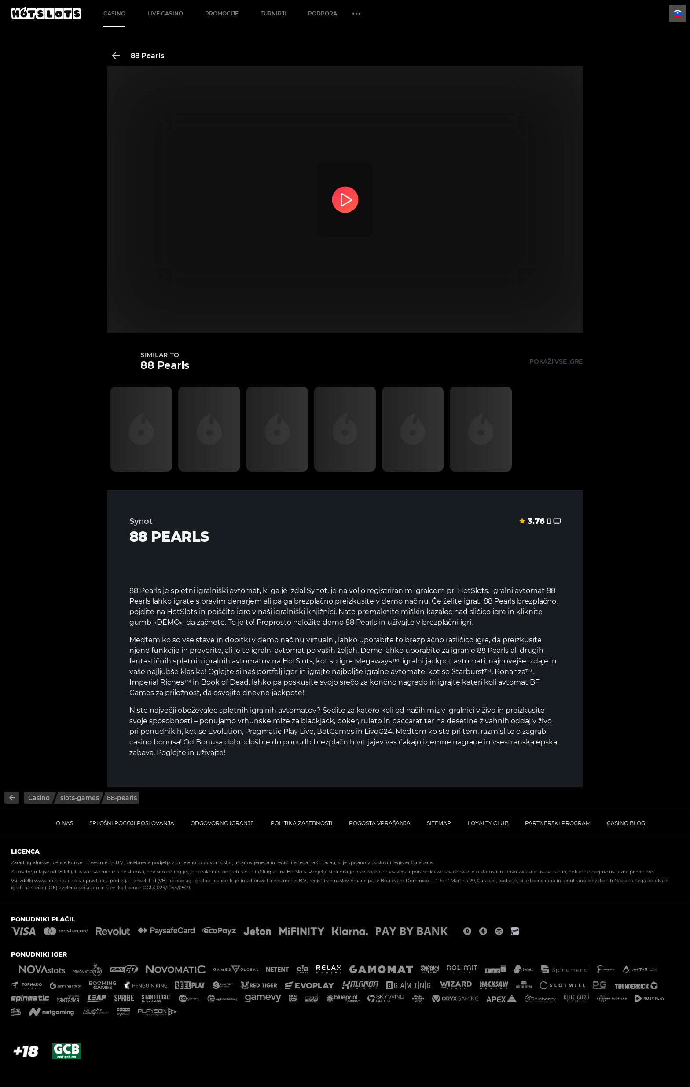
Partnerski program (558, 823)
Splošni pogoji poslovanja (131, 823)
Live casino (165, 13)
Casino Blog (626, 823)
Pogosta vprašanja (380, 823)
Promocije (222, 13)
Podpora (322, 13)
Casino (114, 13)
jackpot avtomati (455, 661)
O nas (64, 823)
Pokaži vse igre (556, 361)
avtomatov (251, 661)
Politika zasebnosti (302, 823)
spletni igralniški (199, 590)
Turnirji (273, 13)
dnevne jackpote (272, 693)
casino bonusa (154, 742)
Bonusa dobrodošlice (233, 742)
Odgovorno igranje (222, 823)
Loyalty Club (488, 823)
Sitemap (439, 823)
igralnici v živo (471, 710)
